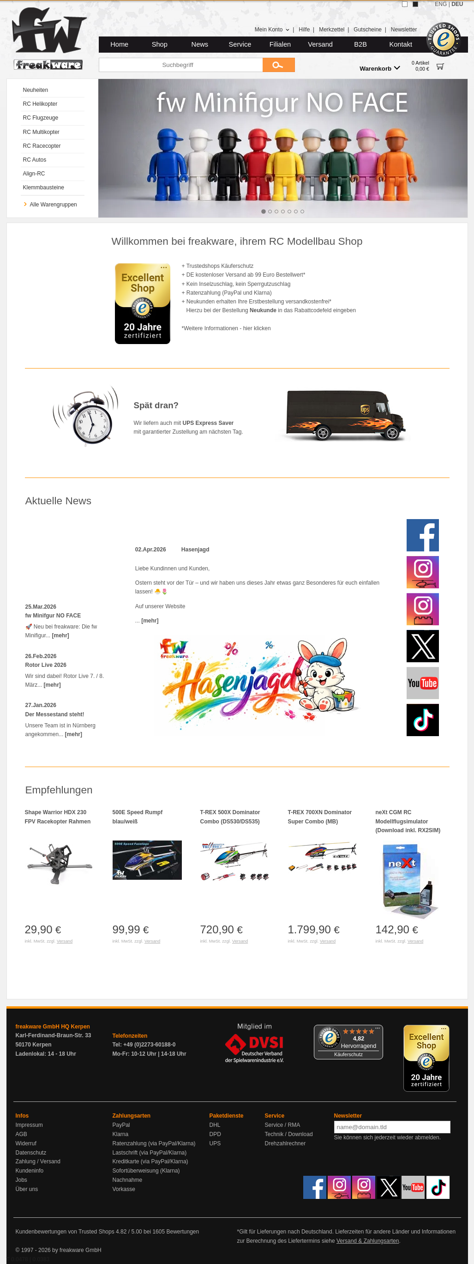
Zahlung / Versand (38, 1161)
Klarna (121, 1134)
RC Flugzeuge (41, 118)
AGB (21, 1134)
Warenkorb (380, 68)
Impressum (29, 1125)
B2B (360, 44)
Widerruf (26, 1143)
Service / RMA (282, 1125)
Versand (320, 44)
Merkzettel (331, 29)
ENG (441, 4)
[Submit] (279, 65)
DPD (215, 1134)
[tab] (263, 211)
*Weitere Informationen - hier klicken (226, 328)
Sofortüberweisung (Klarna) (146, 1170)
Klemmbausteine (43, 187)
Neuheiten (35, 90)
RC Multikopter (41, 132)
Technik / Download (289, 1134)
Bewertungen (182, 1231)
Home (119, 44)
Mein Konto (272, 29)
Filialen (280, 44)
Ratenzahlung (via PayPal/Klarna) (154, 1143)
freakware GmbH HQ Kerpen (53, 1026)
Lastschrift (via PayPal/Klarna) (150, 1152)
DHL (215, 1125)
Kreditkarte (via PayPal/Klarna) (150, 1161)
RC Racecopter (42, 146)
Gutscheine (368, 29)
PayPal (121, 1125)
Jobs (21, 1180)
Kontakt (400, 44)
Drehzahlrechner (285, 1143)
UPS (215, 1143)
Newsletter (404, 29)
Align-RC (34, 173)
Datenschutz (31, 1152)
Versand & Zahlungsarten (367, 1241)
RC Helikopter (40, 104)
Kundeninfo (30, 1170)
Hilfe (304, 29)
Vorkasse (124, 1189)
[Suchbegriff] (181, 65)
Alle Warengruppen (50, 204)
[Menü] (377, 1030)
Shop (160, 44)
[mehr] (60, 635)
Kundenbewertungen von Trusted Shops (65, 1231)
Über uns (27, 1189)
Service (240, 44)
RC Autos (35, 160)
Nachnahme (128, 1180)
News (200, 44)
